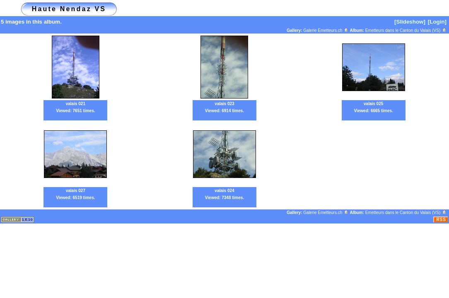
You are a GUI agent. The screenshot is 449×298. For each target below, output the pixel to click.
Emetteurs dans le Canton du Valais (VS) (406, 30)
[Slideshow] (409, 22)
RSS (441, 219)
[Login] (437, 22)
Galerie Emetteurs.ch (326, 30)
